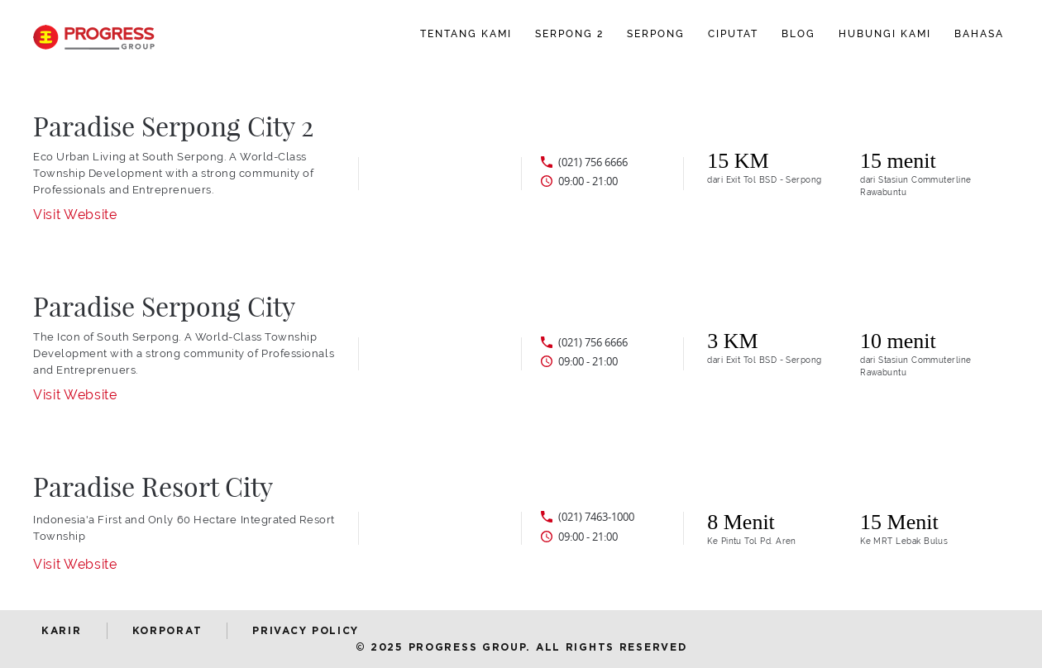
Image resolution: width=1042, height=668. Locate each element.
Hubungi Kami (885, 34)
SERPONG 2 (569, 34)
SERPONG (656, 34)
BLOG (798, 34)
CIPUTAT (733, 34)
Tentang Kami (466, 34)
